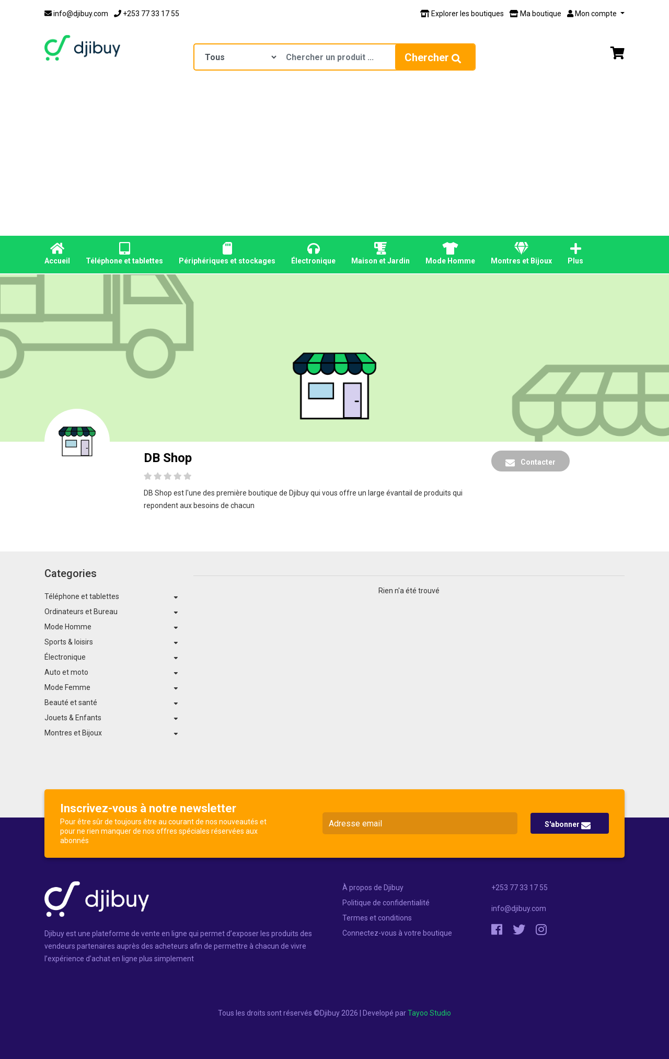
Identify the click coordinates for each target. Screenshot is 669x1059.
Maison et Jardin (380, 253)
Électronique (313, 253)
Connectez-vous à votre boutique (397, 933)
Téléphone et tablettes (124, 253)
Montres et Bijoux (521, 253)
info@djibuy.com (76, 13)
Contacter (530, 462)
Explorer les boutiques (462, 13)
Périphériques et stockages (227, 253)
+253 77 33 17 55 (146, 13)
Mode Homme (450, 253)
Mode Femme (67, 687)
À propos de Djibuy (372, 887)
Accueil (57, 253)
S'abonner (568, 825)
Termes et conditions (377, 918)
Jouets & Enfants (72, 717)
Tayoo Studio (429, 1013)
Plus (575, 253)
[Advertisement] (334, 157)
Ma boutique (535, 13)
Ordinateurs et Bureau (81, 611)
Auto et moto (66, 672)
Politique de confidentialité (386, 903)
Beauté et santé (70, 702)
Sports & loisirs (68, 642)
